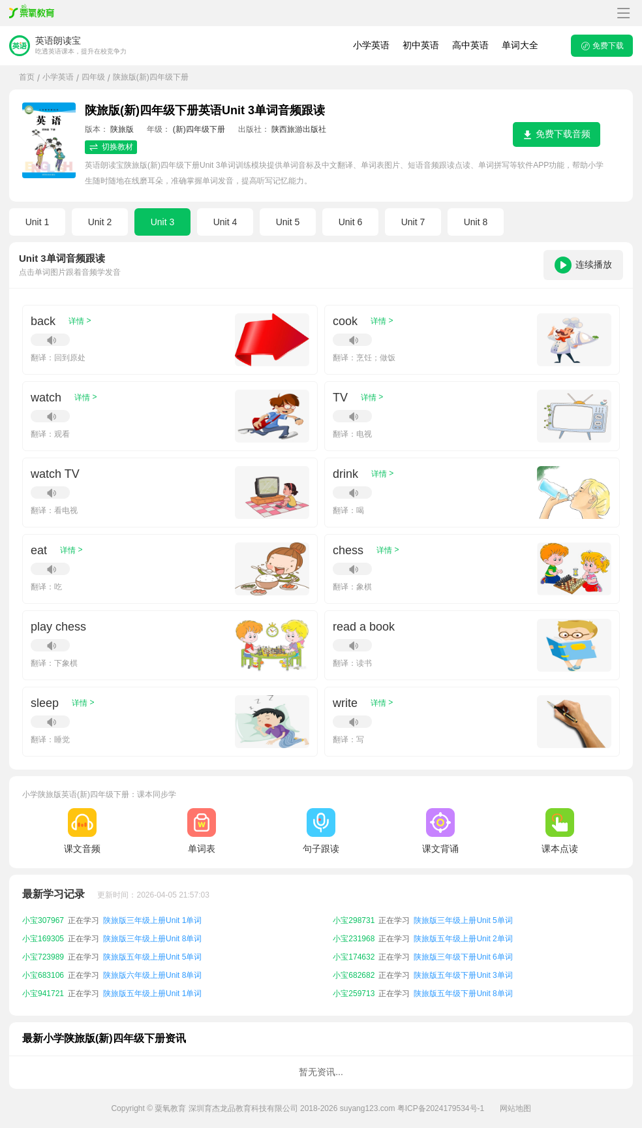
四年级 (93, 77)
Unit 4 (225, 222)
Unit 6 (351, 222)
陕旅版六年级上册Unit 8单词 (152, 975)
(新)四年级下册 (199, 129)
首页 (27, 77)
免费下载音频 (556, 134)
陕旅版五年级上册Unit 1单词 (152, 993)
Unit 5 (288, 222)
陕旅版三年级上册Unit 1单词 (152, 920)
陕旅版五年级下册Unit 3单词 (463, 975)
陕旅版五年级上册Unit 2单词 (463, 938)
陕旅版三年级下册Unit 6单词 (463, 957)
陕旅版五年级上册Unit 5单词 (152, 957)
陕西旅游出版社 (298, 129)
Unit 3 (163, 222)
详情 (80, 321)
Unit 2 (100, 222)
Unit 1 (37, 222)
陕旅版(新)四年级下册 (151, 77)
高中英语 (470, 45)
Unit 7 (413, 222)
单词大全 (520, 45)
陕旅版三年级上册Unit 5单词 (463, 920)
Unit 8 (476, 222)
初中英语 (421, 45)
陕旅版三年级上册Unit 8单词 (152, 938)
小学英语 (371, 45)
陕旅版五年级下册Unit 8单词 (463, 993)
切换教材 (111, 147)
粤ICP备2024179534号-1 (440, 1108)
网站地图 (515, 1108)
